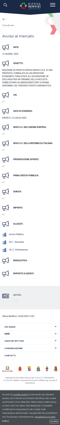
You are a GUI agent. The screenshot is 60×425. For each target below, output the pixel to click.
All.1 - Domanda (13, 242)
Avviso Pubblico (13, 234)
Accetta (54, 421)
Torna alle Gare (8, 25)
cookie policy (20, 394)
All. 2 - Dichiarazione (15, 249)
